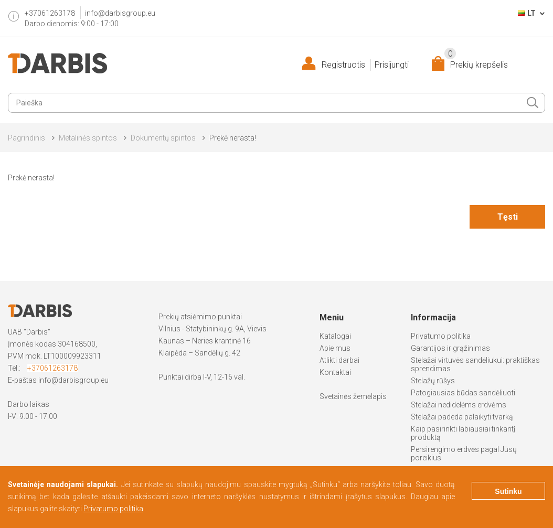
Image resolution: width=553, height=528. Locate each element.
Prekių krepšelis (476, 63)
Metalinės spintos (88, 138)
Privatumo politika (441, 336)
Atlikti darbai (339, 360)
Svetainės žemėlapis (353, 396)
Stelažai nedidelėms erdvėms (458, 405)
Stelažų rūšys (433, 380)
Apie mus (335, 348)
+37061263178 (52, 368)
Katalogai (335, 336)
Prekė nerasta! (232, 138)
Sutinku (508, 491)
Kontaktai (335, 372)
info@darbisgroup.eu (120, 13)
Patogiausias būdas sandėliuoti (463, 393)
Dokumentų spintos (163, 138)
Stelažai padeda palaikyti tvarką (462, 417)
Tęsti (507, 217)
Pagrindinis (26, 138)
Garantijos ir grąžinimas (450, 348)
